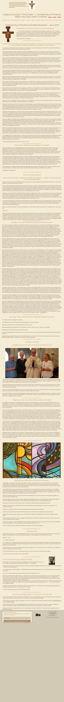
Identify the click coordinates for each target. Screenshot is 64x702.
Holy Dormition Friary (16, 578)
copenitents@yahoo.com (52, 615)
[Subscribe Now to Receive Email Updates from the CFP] (17, 621)
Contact (50, 17)
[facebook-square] (39, 615)
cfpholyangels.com (57, 600)
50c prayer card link (10, 601)
